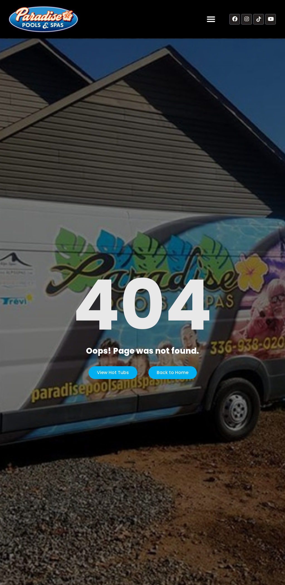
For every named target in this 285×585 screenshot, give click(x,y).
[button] (211, 19)
